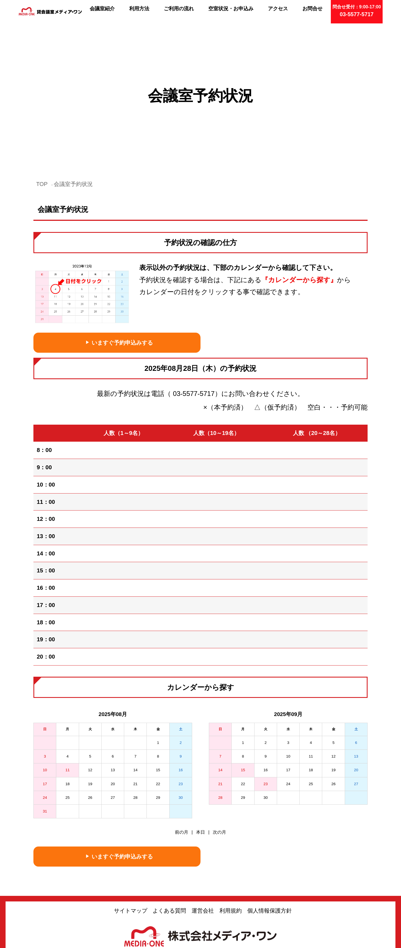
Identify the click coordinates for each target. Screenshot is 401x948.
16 (181, 715)
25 (67, 742)
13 (113, 715)
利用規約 (230, 855)
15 (158, 715)
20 (113, 728)
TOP (42, 128)
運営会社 (203, 855)
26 (90, 742)
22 (158, 728)
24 (45, 742)
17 (45, 728)
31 (45, 756)
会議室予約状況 (73, 128)
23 (181, 728)
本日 (200, 777)
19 (90, 728)
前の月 (181, 777)
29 (158, 742)
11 (67, 715)
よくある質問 (169, 855)
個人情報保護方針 (269, 855)
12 (90, 715)
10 (45, 715)
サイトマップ (130, 855)
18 (67, 728)
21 (135, 728)
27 (113, 742)
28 (135, 742)
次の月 (219, 777)
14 (135, 715)
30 (181, 742)
